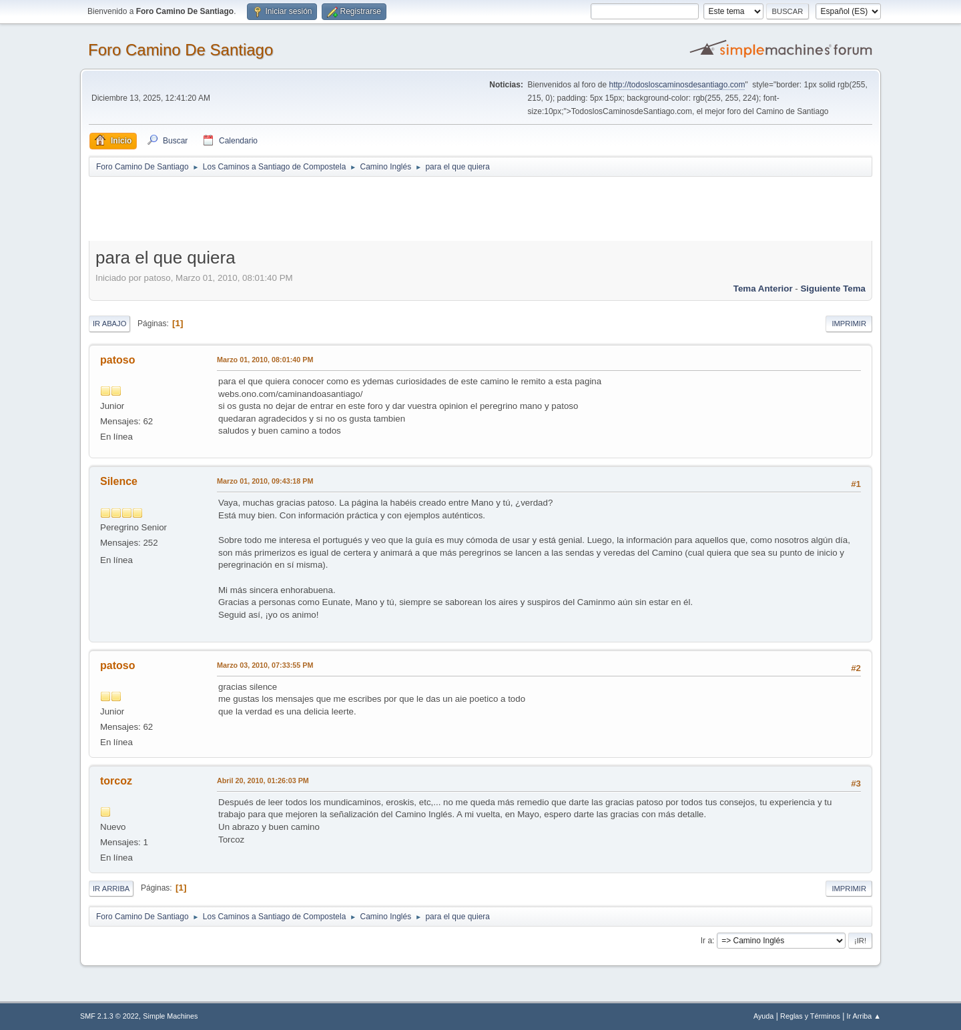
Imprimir (849, 324)
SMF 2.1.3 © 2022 (109, 1016)
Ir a (706, 940)
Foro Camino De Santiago (180, 50)
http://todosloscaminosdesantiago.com (677, 84)
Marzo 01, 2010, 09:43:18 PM (265, 481)
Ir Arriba (111, 889)
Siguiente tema (833, 289)
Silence (118, 481)
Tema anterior (763, 289)
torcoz (116, 781)
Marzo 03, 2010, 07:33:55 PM (265, 665)
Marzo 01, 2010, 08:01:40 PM (265, 360)
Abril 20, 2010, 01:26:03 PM (263, 781)
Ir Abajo (109, 324)
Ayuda (763, 1016)
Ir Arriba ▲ (864, 1016)
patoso (117, 360)
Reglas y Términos (810, 1016)
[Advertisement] (324, 208)
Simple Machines (170, 1016)
